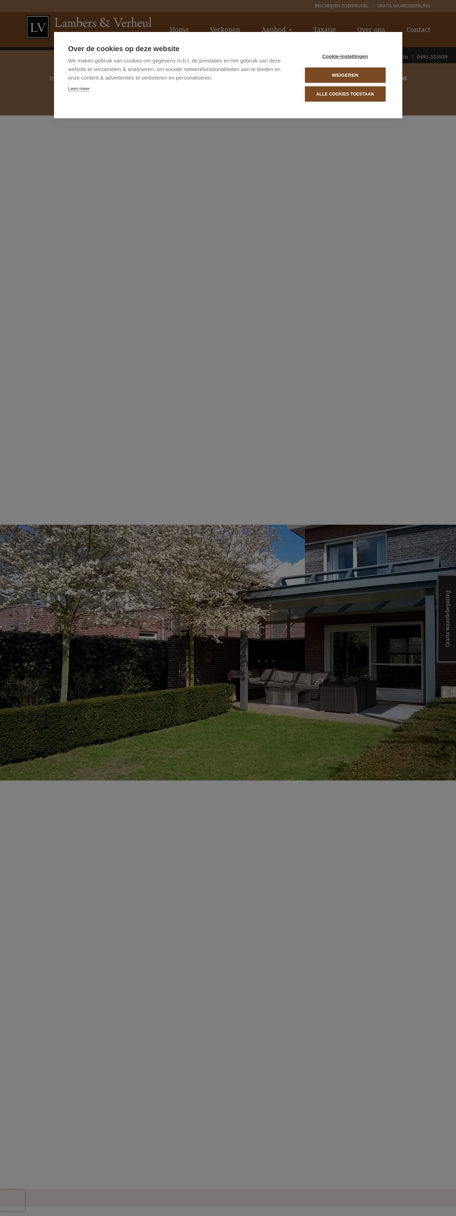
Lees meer (79, 88)
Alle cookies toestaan (345, 94)
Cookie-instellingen (345, 56)
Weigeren (345, 75)
